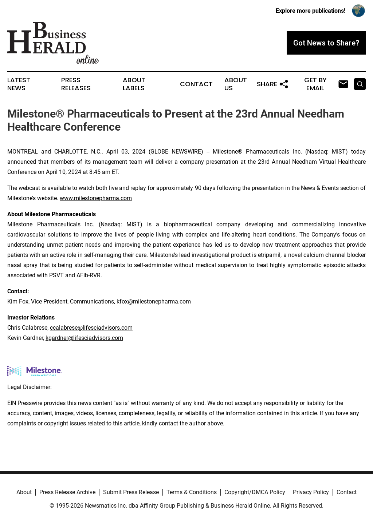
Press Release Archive (67, 492)
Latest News (18, 84)
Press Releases (76, 84)
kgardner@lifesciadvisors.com (84, 337)
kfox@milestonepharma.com (154, 301)
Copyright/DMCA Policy (254, 492)
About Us (235, 84)
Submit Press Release (131, 492)
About (24, 492)
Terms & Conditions (191, 492)
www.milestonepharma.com (96, 198)
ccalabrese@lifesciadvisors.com (91, 327)
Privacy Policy (311, 492)
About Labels (134, 84)
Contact (196, 84)
